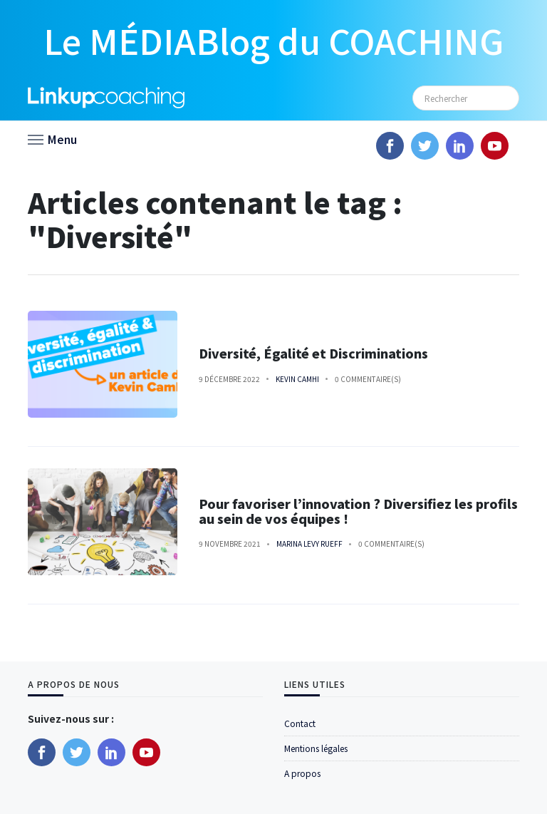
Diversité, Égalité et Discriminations (313, 353)
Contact (300, 723)
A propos (302, 773)
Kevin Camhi (297, 378)
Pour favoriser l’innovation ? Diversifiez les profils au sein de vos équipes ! (358, 511)
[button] (52, 138)
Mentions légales (316, 748)
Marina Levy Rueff (309, 543)
